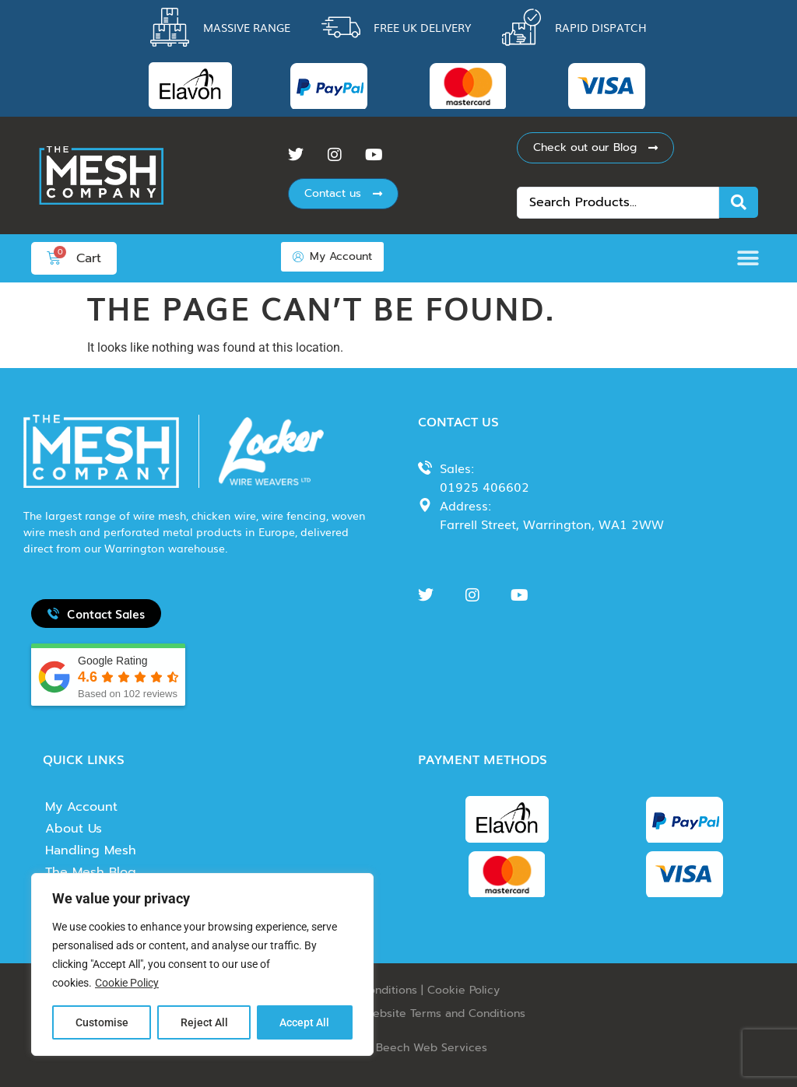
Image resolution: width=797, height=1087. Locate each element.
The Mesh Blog (90, 872)
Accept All (305, 1022)
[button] (752, 257)
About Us (73, 828)
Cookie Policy (127, 983)
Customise (101, 1022)
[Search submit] (738, 202)
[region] (202, 965)
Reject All (204, 1022)
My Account (81, 807)
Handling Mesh (90, 850)
